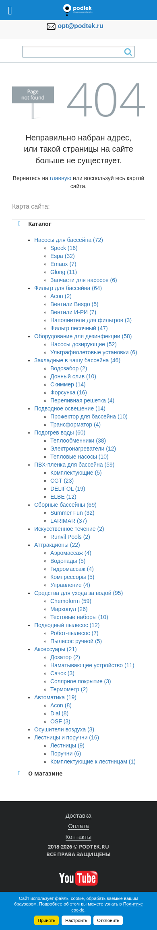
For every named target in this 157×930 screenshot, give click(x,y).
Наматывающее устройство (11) (92, 665)
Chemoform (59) (70, 601)
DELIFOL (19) (67, 488)
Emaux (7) (63, 264)
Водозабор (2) (68, 368)
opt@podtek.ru (80, 25)
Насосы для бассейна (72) (68, 240)
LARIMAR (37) (68, 521)
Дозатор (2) (65, 657)
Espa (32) (62, 256)
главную (60, 178)
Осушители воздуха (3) (64, 729)
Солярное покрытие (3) (80, 681)
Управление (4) (70, 585)
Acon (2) (61, 296)
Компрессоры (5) (72, 577)
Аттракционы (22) (57, 545)
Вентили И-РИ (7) (73, 312)
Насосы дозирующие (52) (83, 344)
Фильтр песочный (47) (79, 328)
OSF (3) (60, 721)
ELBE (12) (63, 496)
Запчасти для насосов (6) (83, 280)
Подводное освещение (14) (69, 408)
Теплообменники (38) (78, 440)
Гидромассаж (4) (72, 569)
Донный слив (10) (73, 376)
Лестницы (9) (67, 745)
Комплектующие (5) (76, 472)
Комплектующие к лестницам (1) (93, 761)
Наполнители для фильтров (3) (91, 320)
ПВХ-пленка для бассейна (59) (74, 464)
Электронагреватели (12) (83, 448)
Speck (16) (64, 248)
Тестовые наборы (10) (79, 617)
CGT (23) (62, 480)
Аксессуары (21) (55, 649)
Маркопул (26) (69, 609)
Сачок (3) (62, 673)
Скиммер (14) (68, 384)
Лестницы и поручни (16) (66, 737)
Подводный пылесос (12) (66, 625)
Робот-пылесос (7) (74, 633)
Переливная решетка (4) (82, 400)
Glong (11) (63, 272)
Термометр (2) (69, 689)
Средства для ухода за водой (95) (78, 593)
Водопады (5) (67, 561)
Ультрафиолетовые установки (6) (93, 352)
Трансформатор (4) (75, 424)
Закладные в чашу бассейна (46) (77, 360)
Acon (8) (61, 705)
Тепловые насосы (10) (79, 456)
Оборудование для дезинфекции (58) (83, 336)
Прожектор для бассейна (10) (89, 416)
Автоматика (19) (55, 697)
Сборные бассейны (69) (65, 505)
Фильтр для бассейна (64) (68, 288)
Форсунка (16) (68, 392)
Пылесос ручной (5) (76, 641)
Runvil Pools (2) (70, 537)
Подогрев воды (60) (59, 432)
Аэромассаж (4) (70, 553)
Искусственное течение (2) (69, 529)
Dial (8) (59, 713)
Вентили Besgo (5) (74, 304)
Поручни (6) (65, 753)
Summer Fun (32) (72, 513)
